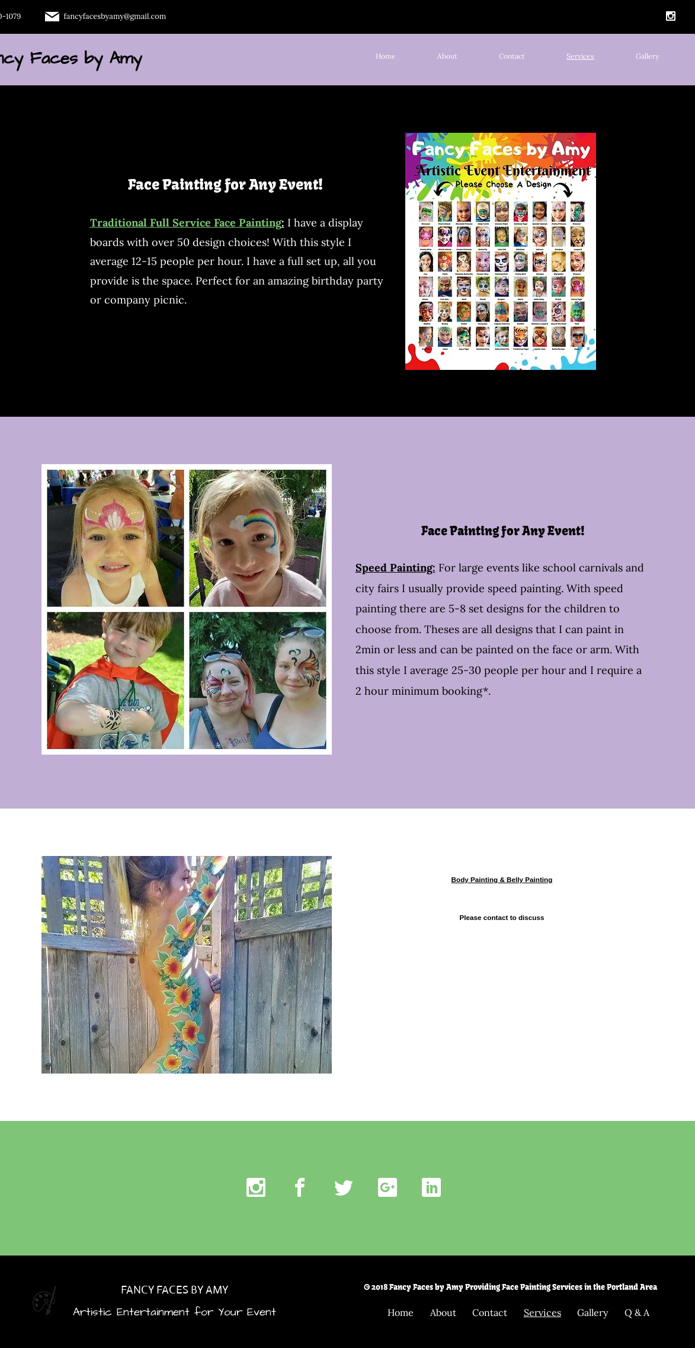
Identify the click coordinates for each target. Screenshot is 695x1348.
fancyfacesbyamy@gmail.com (115, 16)
